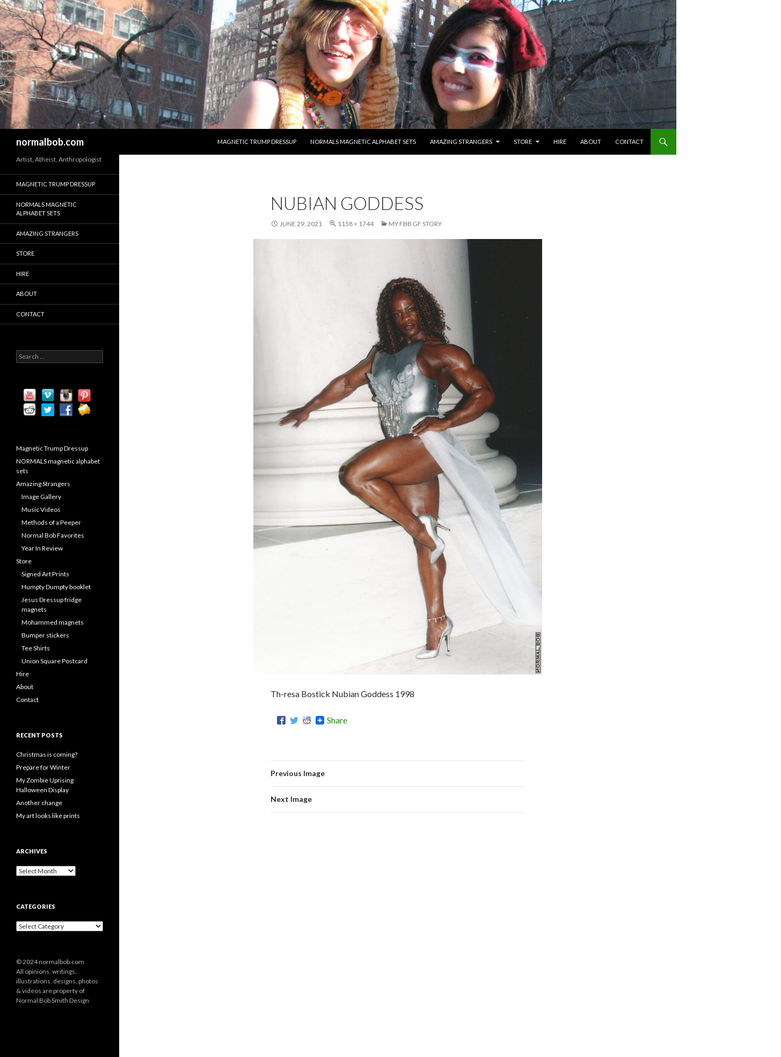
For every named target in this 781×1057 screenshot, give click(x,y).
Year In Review (42, 548)
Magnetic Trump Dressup (256, 141)
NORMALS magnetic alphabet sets (363, 141)
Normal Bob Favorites (52, 535)
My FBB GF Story (415, 224)
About (590, 141)
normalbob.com (50, 142)
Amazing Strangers (461, 141)
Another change (39, 803)
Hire (559, 141)
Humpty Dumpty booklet (56, 587)
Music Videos (41, 509)
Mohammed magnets (52, 622)
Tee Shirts (35, 648)
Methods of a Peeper (51, 522)
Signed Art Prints (45, 574)
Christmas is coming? (46, 754)
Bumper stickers (45, 635)
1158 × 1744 (356, 224)
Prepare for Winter (43, 767)
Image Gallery (41, 497)
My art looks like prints (48, 816)
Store (523, 141)
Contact (629, 141)
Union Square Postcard (54, 661)
